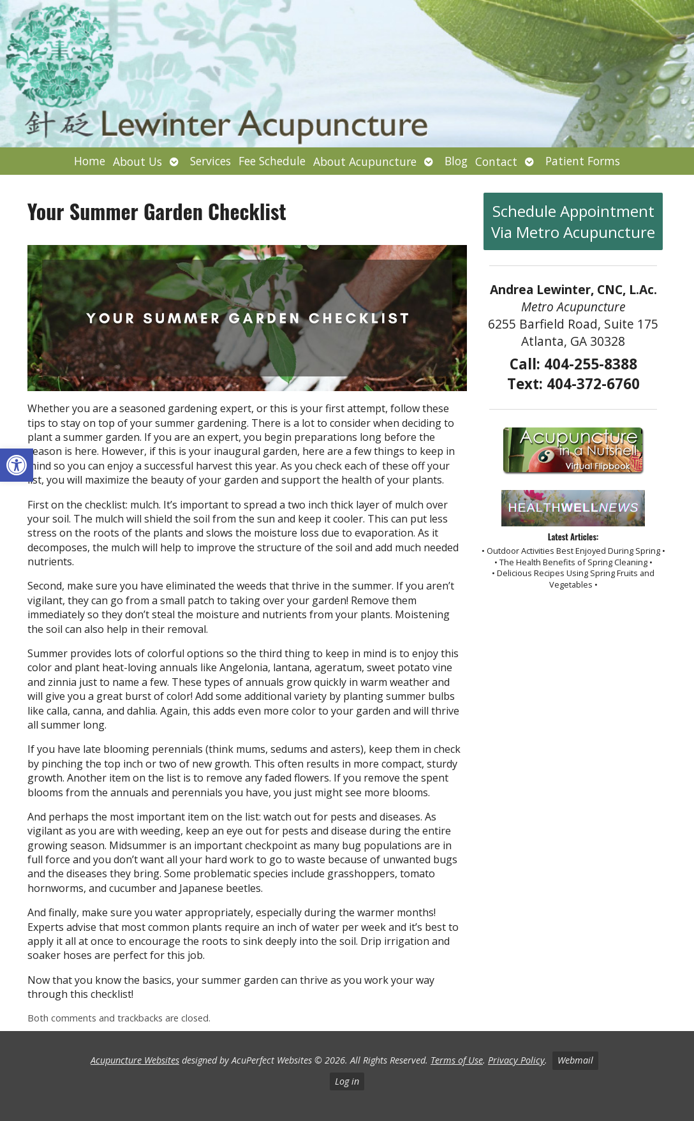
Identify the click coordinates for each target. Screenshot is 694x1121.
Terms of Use (457, 1060)
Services (210, 160)
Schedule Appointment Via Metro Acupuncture (573, 221)
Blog (456, 160)
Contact (496, 161)
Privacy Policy (516, 1060)
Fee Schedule (272, 160)
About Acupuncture (365, 161)
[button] (16, 465)
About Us (137, 161)
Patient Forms (582, 160)
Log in (347, 1081)
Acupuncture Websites (135, 1060)
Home (89, 160)
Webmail (575, 1060)
